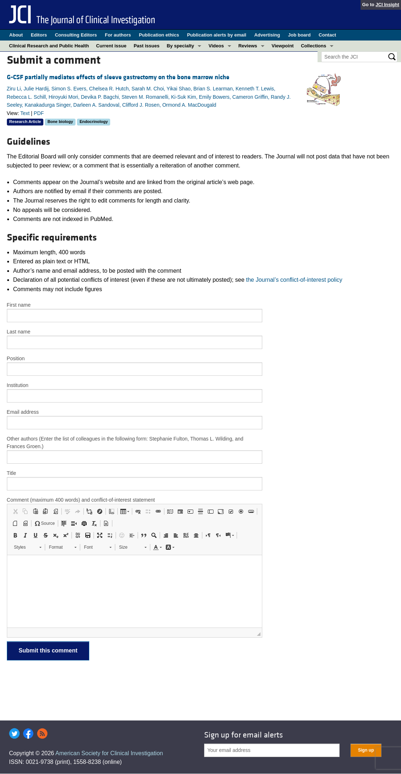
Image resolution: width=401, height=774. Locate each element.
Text (25, 113)
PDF (39, 113)
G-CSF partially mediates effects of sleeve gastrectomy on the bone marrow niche (118, 77)
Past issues (147, 45)
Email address (23, 412)
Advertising (267, 35)
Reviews (247, 45)
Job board (299, 35)
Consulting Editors (76, 35)
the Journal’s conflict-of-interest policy (294, 280)
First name (19, 305)
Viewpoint (283, 45)
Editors (39, 35)
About (16, 35)
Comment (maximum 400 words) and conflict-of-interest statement (81, 500)
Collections (313, 45)
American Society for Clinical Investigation (109, 753)
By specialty (180, 45)
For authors (118, 35)
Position (16, 358)
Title (11, 473)
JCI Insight (387, 4)
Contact (327, 35)
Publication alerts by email (216, 35)
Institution (18, 385)
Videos (216, 45)
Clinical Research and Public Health (49, 45)
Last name (18, 332)
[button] (15, 511)
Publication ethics (159, 35)
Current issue (111, 45)
